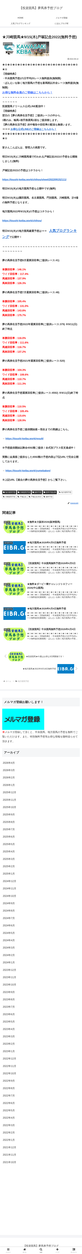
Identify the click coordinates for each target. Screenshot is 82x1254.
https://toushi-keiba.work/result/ (24, 438)
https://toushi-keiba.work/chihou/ (22, 220)
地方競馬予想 (9, 492)
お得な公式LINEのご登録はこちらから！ (33, 129)
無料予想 (36, 492)
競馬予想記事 (50, 492)
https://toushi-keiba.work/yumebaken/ (28, 470)
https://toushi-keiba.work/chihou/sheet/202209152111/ (34, 179)
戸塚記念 (22, 497)
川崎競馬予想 (24, 492)
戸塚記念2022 (35, 497)
